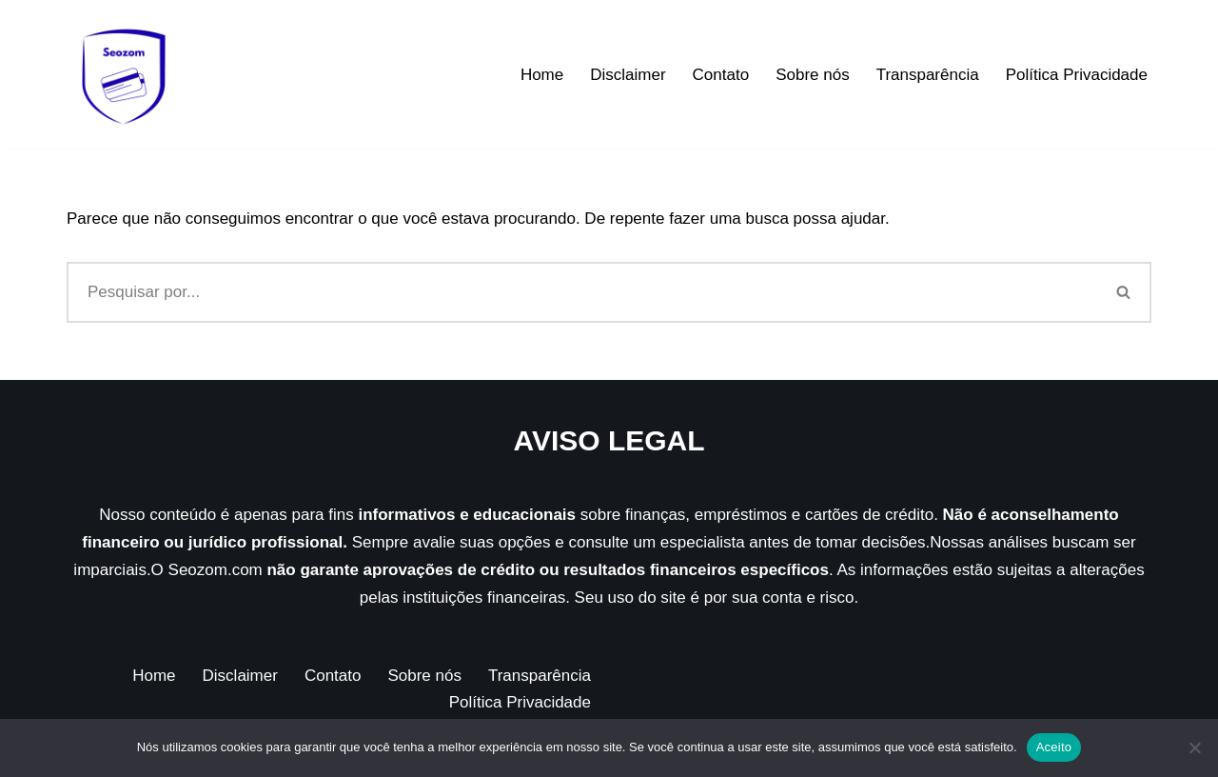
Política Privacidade (1077, 75)
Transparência (927, 75)
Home (542, 75)
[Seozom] (124, 74)
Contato (721, 75)
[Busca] (582, 292)
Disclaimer (627, 75)
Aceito (1054, 747)
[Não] (1194, 747)
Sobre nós (813, 75)
